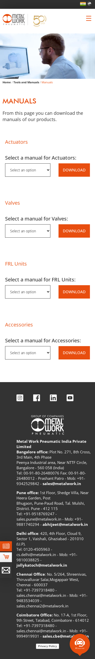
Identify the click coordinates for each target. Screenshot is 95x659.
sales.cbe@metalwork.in (66, 636)
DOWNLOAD (74, 169)
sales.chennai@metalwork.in (41, 595)
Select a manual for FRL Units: (40, 279)
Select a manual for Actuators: (40, 157)
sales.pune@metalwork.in (38, 519)
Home (7, 82)
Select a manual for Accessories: (43, 340)
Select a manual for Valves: (36, 218)
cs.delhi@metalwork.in (36, 554)
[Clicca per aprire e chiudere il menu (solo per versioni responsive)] (88, 18)
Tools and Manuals (26, 82)
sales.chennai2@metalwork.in (42, 605)
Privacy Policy (47, 646)
